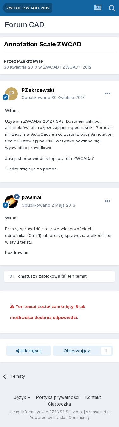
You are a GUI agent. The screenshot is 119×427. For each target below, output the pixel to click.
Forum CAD (24, 24)
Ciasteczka (59, 404)
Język (22, 397)
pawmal (31, 197)
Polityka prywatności (57, 397)
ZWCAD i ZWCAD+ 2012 (67, 67)
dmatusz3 (27, 276)
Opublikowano (53, 97)
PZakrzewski (31, 61)
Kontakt (93, 397)
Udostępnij (29, 350)
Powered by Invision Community (60, 417)
